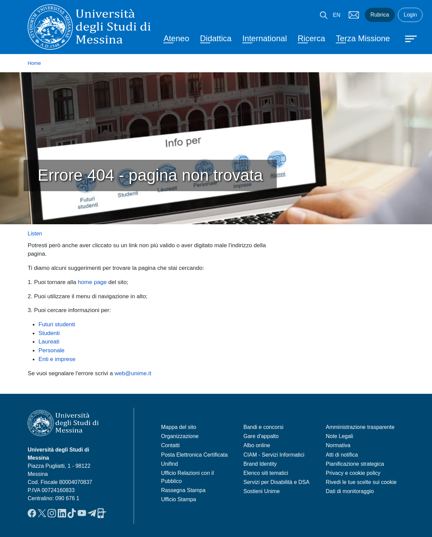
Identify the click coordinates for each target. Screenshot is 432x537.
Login (410, 15)
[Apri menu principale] (408, 38)
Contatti (170, 445)
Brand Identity (260, 464)
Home (34, 63)
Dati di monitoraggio (350, 491)
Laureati (48, 341)
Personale (51, 350)
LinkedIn (62, 513)
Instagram (52, 513)
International (264, 38)
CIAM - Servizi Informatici (273, 455)
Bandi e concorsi (263, 427)
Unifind (169, 464)
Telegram (92, 513)
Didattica (216, 38)
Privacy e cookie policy (353, 473)
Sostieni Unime (261, 491)
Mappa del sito (178, 427)
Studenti (49, 333)
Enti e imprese (56, 359)
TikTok (72, 513)
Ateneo (176, 38)
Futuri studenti (56, 324)
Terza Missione (363, 38)
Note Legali (339, 436)
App (102, 513)
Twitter (42, 513)
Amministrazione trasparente (360, 427)
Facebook (32, 513)
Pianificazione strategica (355, 464)
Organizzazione (179, 436)
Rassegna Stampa (183, 490)
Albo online (256, 445)
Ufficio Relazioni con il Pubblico (187, 477)
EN (336, 15)
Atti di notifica (342, 455)
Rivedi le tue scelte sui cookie (361, 482)
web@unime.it (132, 373)
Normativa (338, 445)
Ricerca (311, 38)
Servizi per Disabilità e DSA (276, 482)
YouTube (82, 513)
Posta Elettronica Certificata (194, 455)
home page (92, 282)
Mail (354, 15)
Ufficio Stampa (178, 499)
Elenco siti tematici (265, 473)
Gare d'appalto (260, 436)
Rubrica (380, 15)
